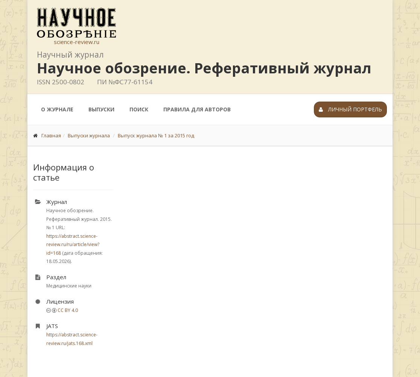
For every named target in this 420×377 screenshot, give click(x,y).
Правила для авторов (197, 109)
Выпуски (101, 109)
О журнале (57, 109)
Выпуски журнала (89, 135)
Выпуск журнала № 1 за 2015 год (156, 135)
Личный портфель (350, 109)
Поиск (138, 109)
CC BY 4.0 (68, 310)
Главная (51, 135)
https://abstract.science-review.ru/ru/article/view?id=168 (72, 244)
